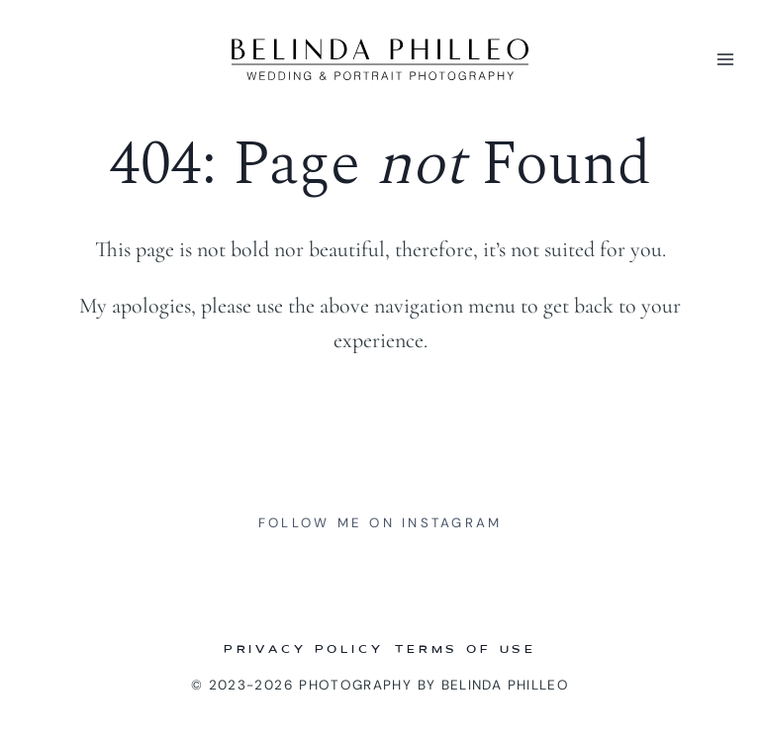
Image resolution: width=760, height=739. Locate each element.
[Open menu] (722, 59)
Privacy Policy (304, 650)
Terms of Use (465, 650)
